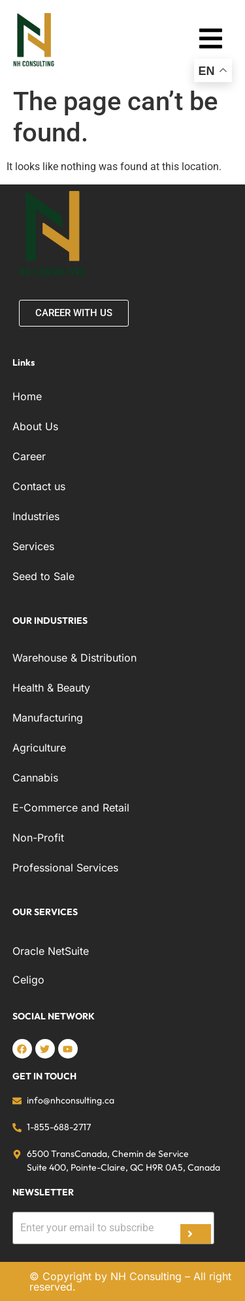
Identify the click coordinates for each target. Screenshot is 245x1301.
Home (27, 396)
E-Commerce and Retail (70, 807)
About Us (35, 426)
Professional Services (65, 867)
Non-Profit (38, 837)
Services (33, 546)
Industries (35, 516)
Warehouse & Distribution (74, 657)
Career (29, 456)
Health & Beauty (51, 687)
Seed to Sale (43, 576)
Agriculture (39, 747)
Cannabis (35, 777)
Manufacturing (47, 717)
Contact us (38, 486)
